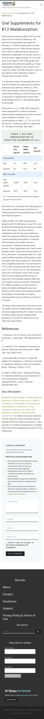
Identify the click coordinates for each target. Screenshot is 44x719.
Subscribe (11, 700)
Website (11, 537)
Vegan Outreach (26, 713)
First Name (8, 657)
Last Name (8, 667)
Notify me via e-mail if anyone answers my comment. (20, 545)
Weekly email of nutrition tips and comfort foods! (21, 695)
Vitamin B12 (11, 13)
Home (4, 13)
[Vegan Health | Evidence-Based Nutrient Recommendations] (9, 3)
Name (10, 519)
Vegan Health (19, 710)
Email (10, 528)
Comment (12, 501)
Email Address (9, 648)
